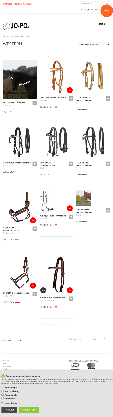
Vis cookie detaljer (9, 403)
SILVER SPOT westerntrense (84, 210)
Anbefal (93, 339)
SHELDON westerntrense (53, 97)
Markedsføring (12, 391)
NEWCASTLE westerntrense (11, 229)
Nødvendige (11, 387)
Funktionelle (11, 395)
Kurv (5, 364)
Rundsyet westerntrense (53, 215)
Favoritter (7, 366)
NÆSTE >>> (65, 325)
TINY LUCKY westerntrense (47, 164)
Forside (6, 361)
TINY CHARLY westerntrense (84, 98)
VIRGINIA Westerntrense (52, 297)
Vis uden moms (75, 339)
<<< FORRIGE (48, 325)
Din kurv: (94, 10)
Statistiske (10, 399)
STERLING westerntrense (16, 292)
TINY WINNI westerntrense (84, 164)
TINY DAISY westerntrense (17, 162)
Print (106, 339)
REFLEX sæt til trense (14, 102)
